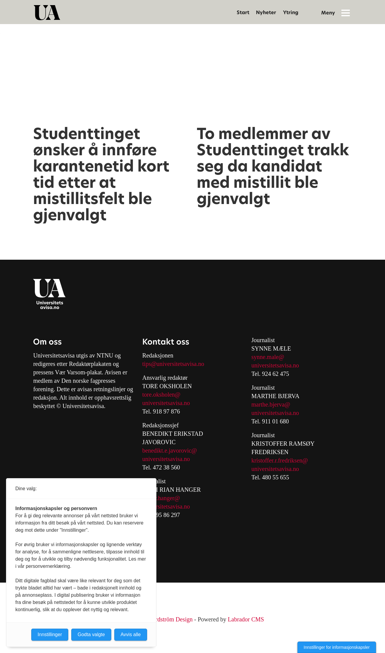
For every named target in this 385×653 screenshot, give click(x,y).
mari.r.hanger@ (161, 498)
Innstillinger (50, 634)
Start (243, 12)
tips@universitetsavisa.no (173, 364)
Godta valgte (91, 634)
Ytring (290, 12)
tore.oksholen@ (161, 394)
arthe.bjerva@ (273, 404)
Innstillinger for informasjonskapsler (337, 647)
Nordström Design (170, 619)
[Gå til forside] (47, 12)
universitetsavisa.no (166, 403)
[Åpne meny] (346, 12)
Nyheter (266, 12)
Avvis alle (131, 634)
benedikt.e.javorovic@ (169, 450)
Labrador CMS (246, 619)
